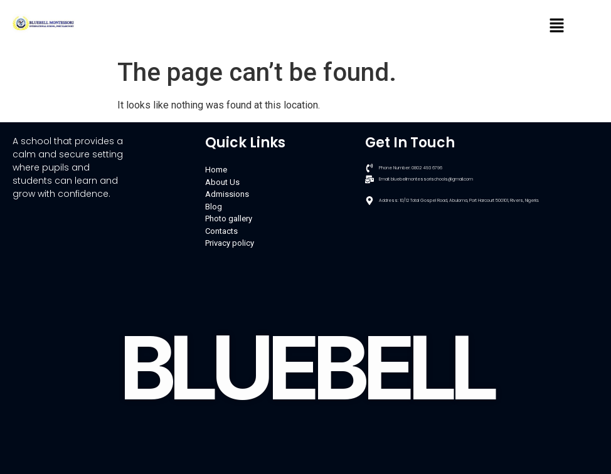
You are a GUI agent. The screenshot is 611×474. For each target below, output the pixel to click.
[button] (557, 26)
